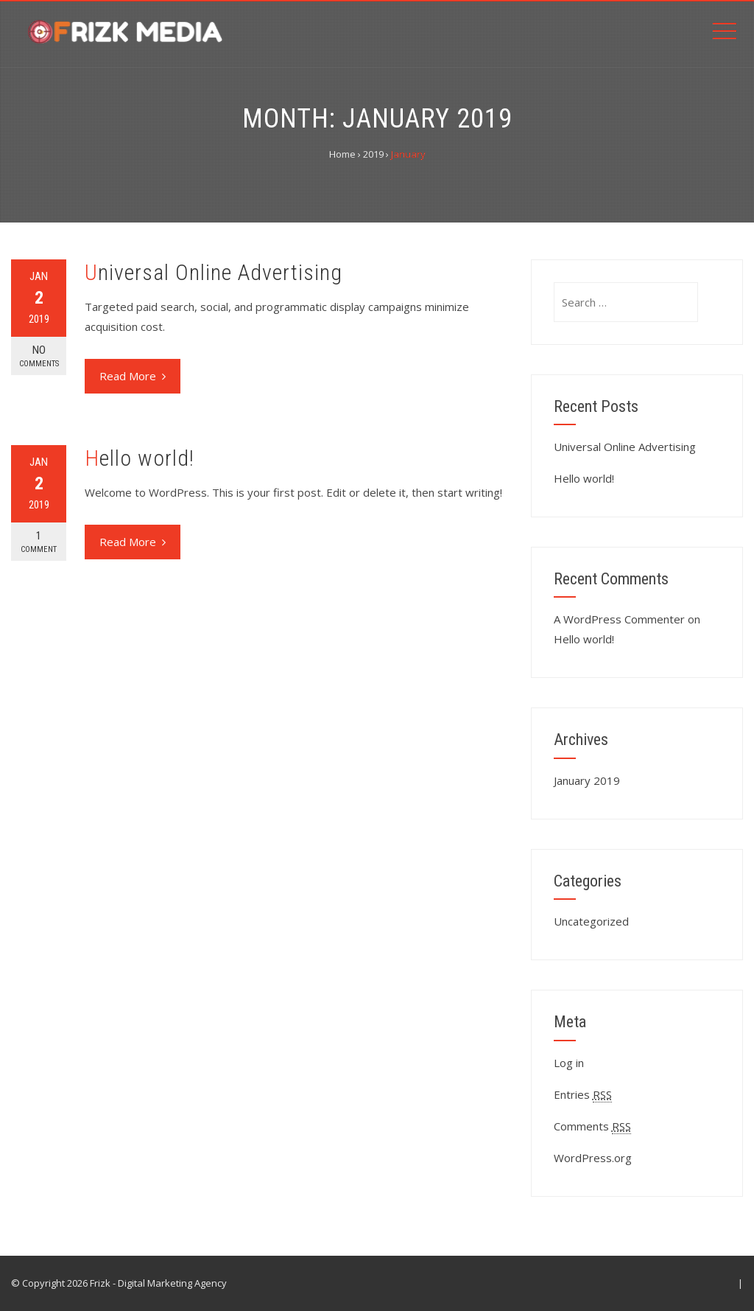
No (38, 356)
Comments (592, 1126)
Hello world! (139, 458)
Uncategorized (591, 921)
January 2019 (587, 780)
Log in (569, 1062)
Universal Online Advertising (213, 272)
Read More (132, 375)
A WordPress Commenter (619, 619)
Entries (583, 1094)
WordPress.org (593, 1157)
